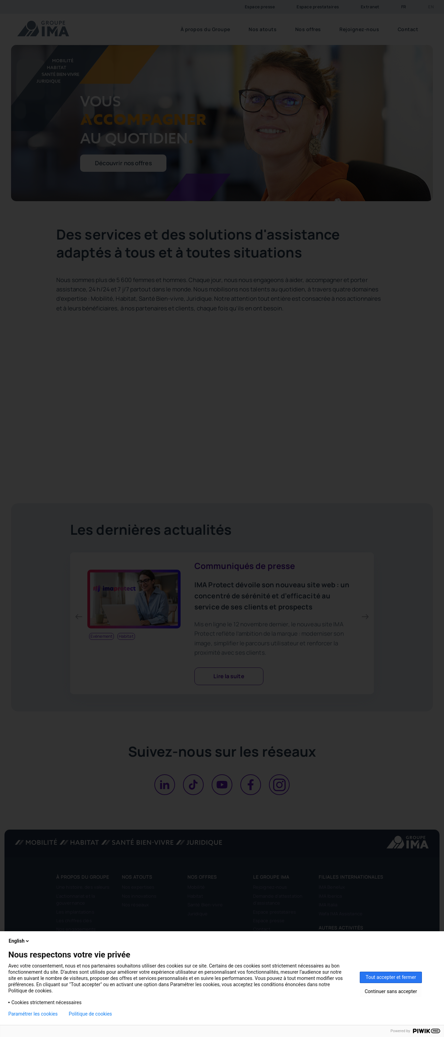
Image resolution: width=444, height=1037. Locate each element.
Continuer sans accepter (391, 991)
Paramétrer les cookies (33, 1014)
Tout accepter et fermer (391, 977)
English (19, 941)
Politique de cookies (90, 1014)
